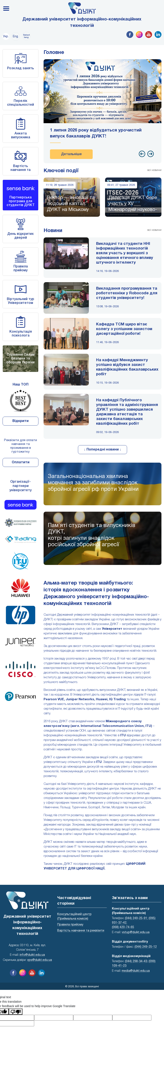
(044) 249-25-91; (136, 918)
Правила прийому (70, 924)
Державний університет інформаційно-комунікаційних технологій (81, 22)
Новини (53, 230)
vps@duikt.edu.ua (39, 960)
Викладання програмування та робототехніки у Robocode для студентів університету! (126, 293)
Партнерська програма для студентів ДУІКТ (21, 201)
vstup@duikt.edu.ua (135, 932)
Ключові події (61, 171)
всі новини (154, 170)
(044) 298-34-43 (136, 961)
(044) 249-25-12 (146, 947)
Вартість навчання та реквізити (20, 170)
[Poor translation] (15, 1011)
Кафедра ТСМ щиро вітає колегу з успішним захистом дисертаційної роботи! (124, 329)
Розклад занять (20, 68)
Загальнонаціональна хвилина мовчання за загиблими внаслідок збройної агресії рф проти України (93, 483)
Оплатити (20, 462)
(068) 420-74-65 (123, 927)
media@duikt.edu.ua (136, 971)
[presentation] (142, 153)
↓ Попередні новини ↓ (102, 449)
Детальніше (71, 154)
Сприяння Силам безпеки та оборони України (20, 358)
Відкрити (20, 421)
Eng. (16, 36)
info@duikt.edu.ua (32, 955)
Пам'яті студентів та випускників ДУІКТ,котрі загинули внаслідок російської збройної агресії (91, 535)
